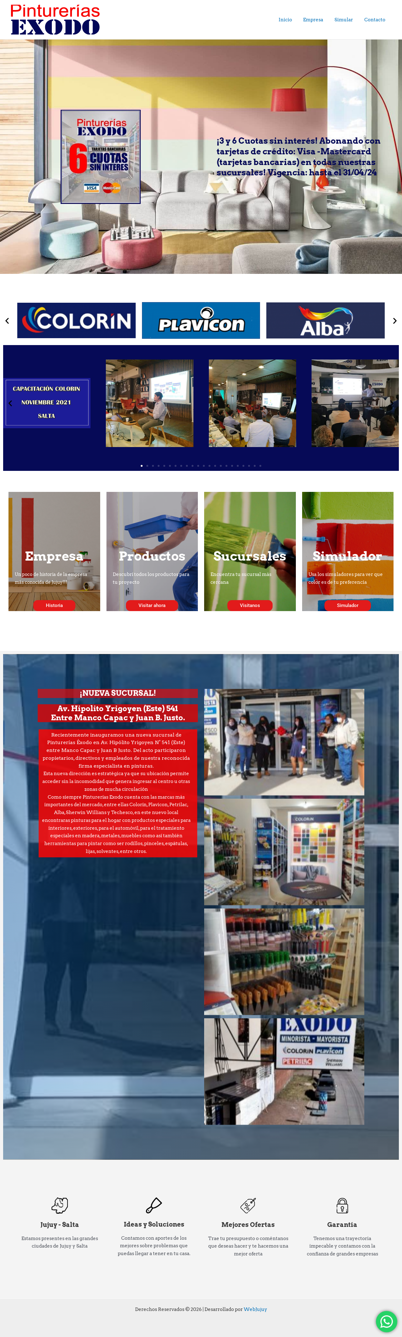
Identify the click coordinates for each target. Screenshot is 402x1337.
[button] (7, 320)
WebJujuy (255, 1309)
